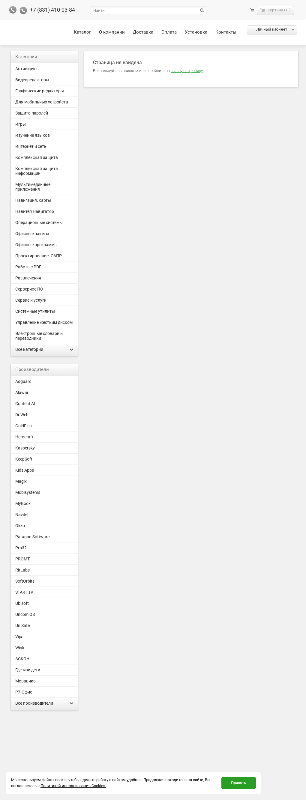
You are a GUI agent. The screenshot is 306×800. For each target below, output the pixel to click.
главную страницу (186, 70)
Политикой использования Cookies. (73, 786)
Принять (238, 783)
